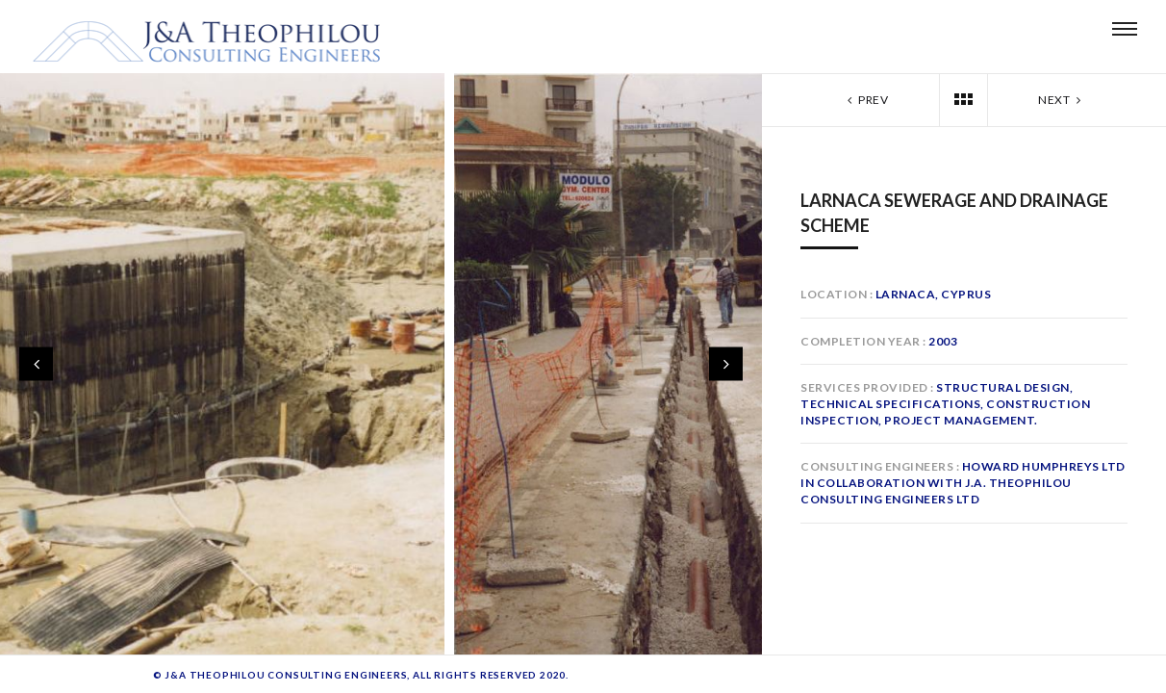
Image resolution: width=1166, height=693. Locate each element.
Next (1061, 99)
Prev (866, 99)
